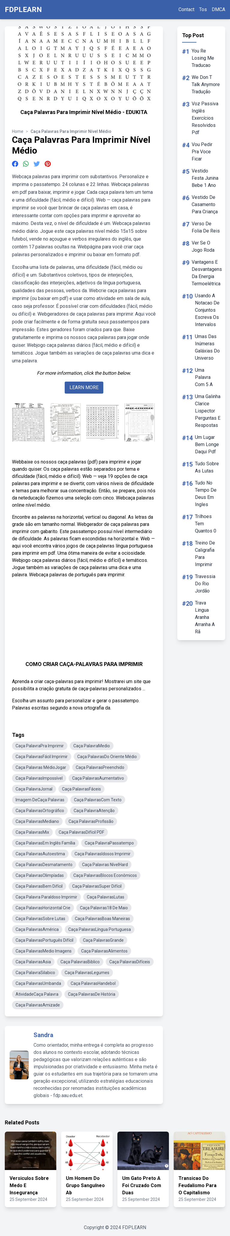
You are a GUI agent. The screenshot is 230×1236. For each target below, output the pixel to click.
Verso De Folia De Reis (206, 227)
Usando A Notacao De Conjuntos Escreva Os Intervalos (207, 310)
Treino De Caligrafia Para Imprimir (205, 553)
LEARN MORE (84, 387)
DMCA (218, 9)
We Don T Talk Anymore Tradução (206, 84)
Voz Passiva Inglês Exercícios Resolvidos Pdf (205, 118)
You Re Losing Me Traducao (203, 58)
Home (17, 131)
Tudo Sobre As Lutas (207, 467)
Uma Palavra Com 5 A (204, 377)
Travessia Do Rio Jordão (205, 584)
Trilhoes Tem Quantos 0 (205, 524)
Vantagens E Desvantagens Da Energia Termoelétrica (207, 272)
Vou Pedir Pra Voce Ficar (202, 152)
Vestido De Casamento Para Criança (205, 204)
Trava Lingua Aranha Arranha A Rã (205, 617)
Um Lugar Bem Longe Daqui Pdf (207, 444)
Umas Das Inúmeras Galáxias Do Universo (207, 347)
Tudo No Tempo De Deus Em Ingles (206, 493)
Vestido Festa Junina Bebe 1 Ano (205, 178)
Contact (186, 9)
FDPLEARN (23, 9)
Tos (203, 9)
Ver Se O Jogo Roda (203, 246)
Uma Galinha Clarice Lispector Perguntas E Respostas (207, 411)
